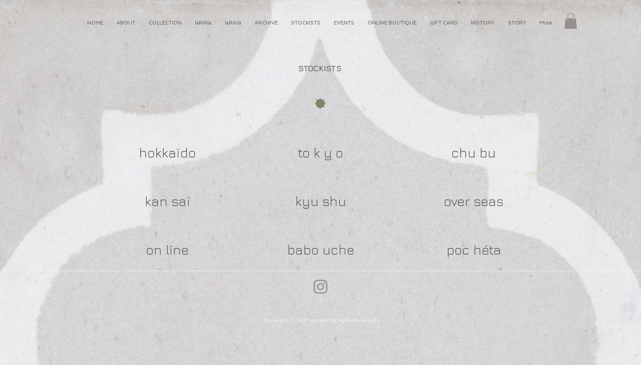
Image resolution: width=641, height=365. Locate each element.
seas (488, 201)
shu (334, 201)
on (154, 250)
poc (458, 250)
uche (338, 250)
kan (156, 201)
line (177, 250)
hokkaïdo (167, 153)
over (457, 201)
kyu (307, 201)
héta (487, 250)
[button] (570, 21)
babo (303, 250)
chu (463, 153)
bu (487, 153)
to (304, 153)
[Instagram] (320, 286)
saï (181, 201)
